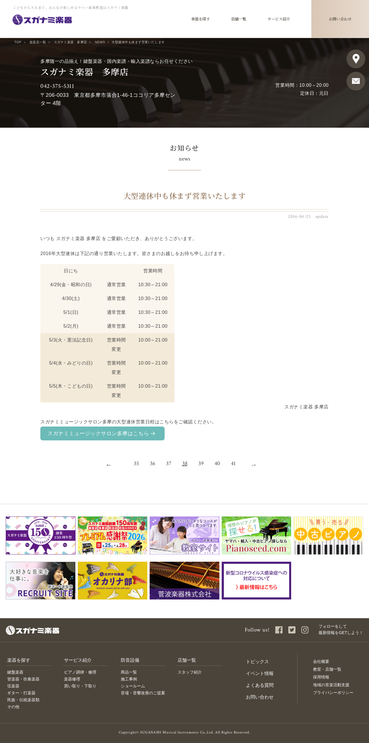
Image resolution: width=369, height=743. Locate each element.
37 (168, 463)
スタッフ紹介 (190, 672)
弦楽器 (13, 686)
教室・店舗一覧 (327, 669)
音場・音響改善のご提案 (143, 693)
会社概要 (321, 661)
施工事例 (129, 679)
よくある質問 (260, 685)
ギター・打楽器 (21, 693)
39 (201, 463)
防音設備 (130, 660)
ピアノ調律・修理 (80, 672)
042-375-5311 (57, 86)
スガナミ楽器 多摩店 (70, 42)
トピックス (257, 661)
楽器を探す (18, 660)
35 (136, 463)
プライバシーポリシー (333, 692)
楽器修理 (72, 679)
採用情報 (321, 677)
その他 (13, 706)
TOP (17, 42)
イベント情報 (260, 673)
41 (233, 463)
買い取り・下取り (80, 686)
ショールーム (133, 686)
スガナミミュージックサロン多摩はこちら (98, 433)
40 (217, 463)
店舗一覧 (187, 660)
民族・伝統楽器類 (23, 699)
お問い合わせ (260, 697)
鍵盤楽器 (15, 672)
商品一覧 (129, 672)
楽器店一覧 (37, 42)
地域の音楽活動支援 (331, 684)
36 (152, 463)
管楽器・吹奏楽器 (23, 679)
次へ (257, 463)
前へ (112, 463)
